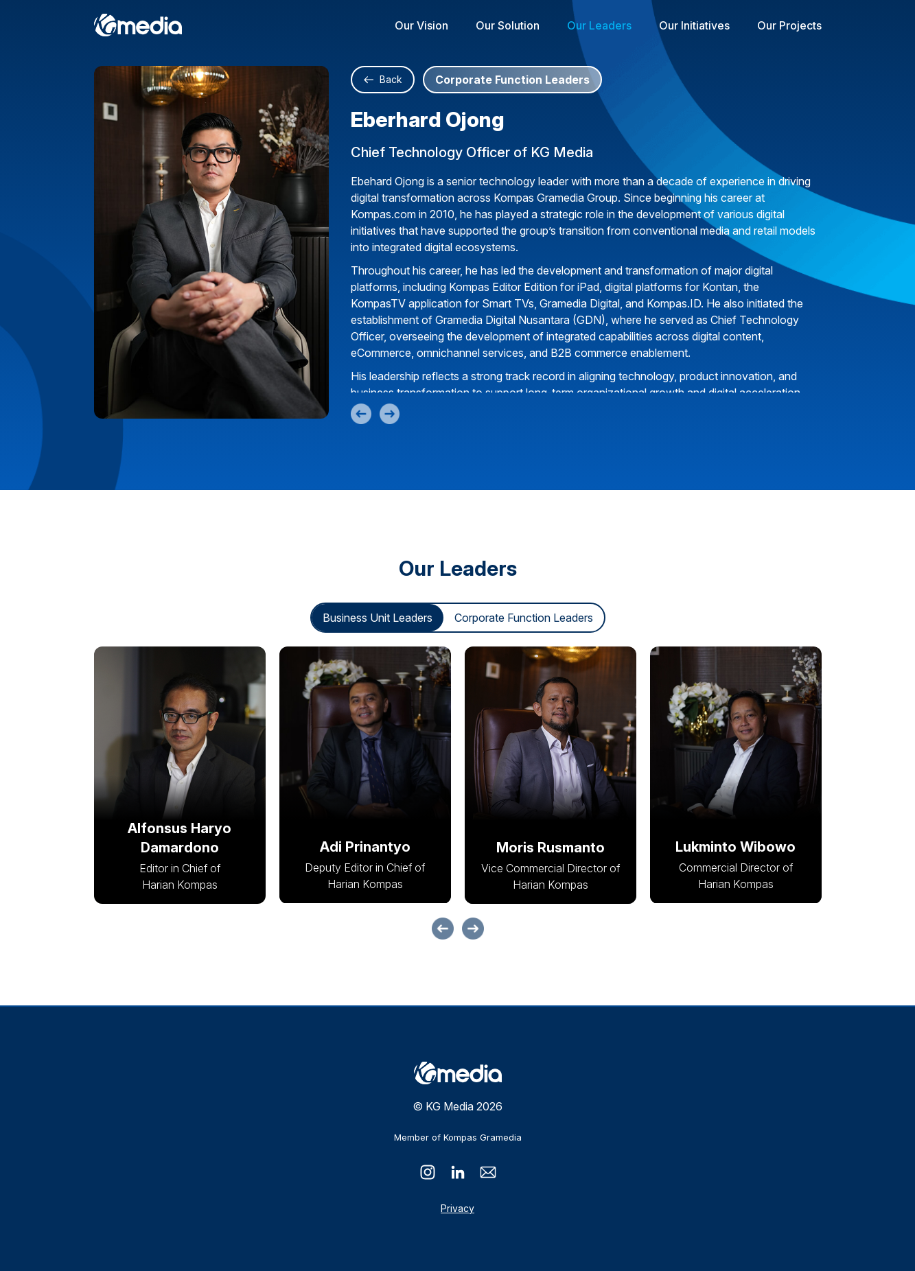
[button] (443, 930)
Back (382, 79)
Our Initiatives (694, 25)
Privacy (457, 1208)
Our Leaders (599, 25)
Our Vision (421, 25)
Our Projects (789, 25)
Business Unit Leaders (377, 619)
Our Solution (508, 25)
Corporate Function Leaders (523, 619)
